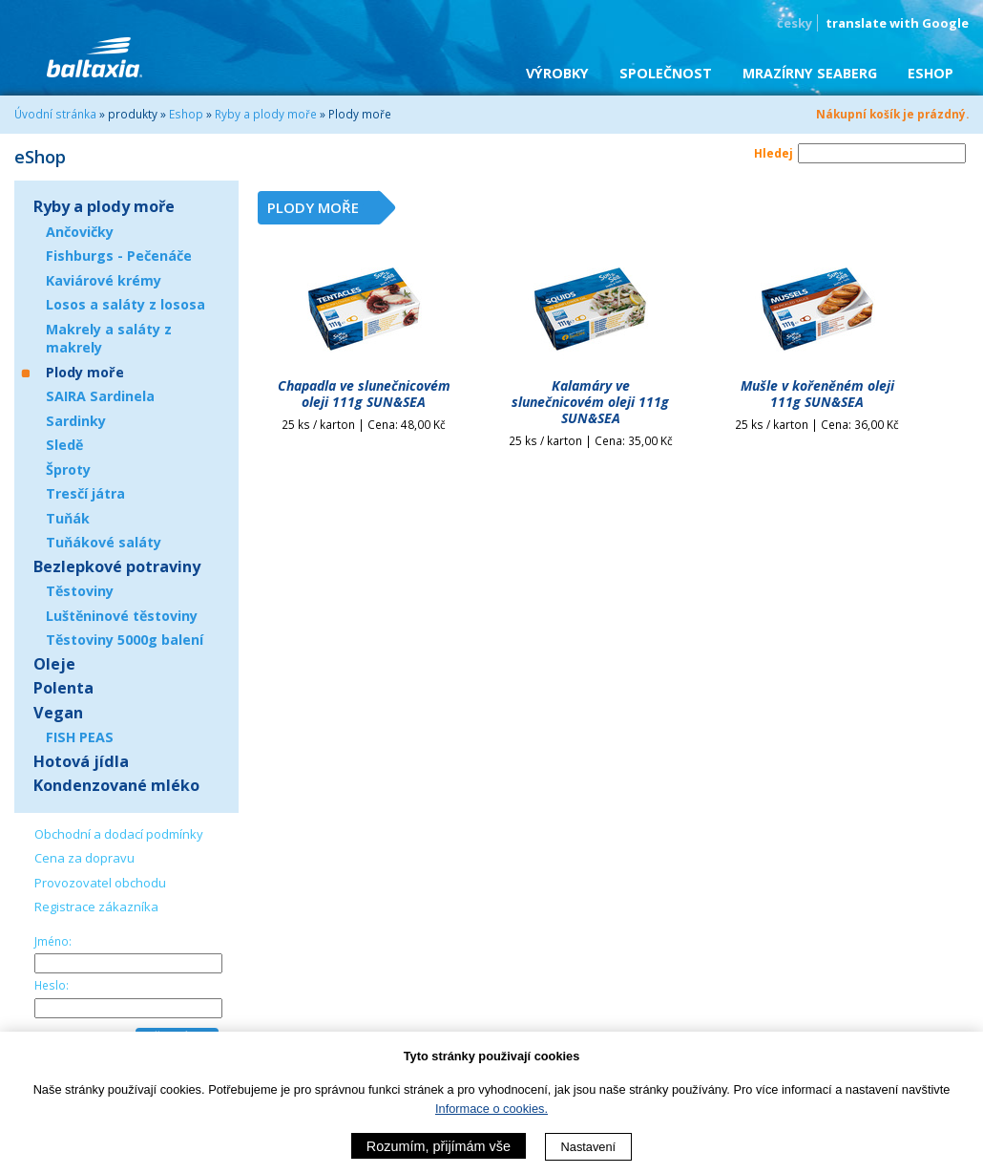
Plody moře (85, 372)
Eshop (186, 113)
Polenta (63, 687)
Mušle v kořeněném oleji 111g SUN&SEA (817, 393)
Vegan (58, 712)
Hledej (773, 152)
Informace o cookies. (491, 1108)
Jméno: (53, 941)
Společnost (665, 73)
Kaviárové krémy (103, 280)
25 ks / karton (364, 424)
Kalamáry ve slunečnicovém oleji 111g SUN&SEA (590, 401)
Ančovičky (80, 232)
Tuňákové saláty (103, 542)
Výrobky (557, 73)
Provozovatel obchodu (100, 882)
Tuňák (68, 518)
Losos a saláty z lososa (125, 304)
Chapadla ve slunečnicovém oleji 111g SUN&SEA (364, 393)
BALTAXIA (94, 57)
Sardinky (76, 421)
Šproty (68, 469)
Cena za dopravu (84, 857)
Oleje (54, 663)
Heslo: (51, 985)
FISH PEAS (80, 737)
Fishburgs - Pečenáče (119, 255)
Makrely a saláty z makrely (109, 338)
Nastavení (589, 1147)
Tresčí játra (85, 493)
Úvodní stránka (55, 113)
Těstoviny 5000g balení (124, 639)
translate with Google (897, 23)
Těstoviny (80, 591)
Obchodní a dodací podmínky (118, 834)
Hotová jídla (81, 761)
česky (794, 23)
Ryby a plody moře (266, 113)
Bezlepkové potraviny (116, 566)
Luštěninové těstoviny (122, 616)
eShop (930, 73)
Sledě (64, 445)
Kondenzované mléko (116, 785)
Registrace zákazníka (96, 906)
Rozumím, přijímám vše (438, 1146)
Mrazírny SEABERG (809, 73)
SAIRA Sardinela (100, 396)
